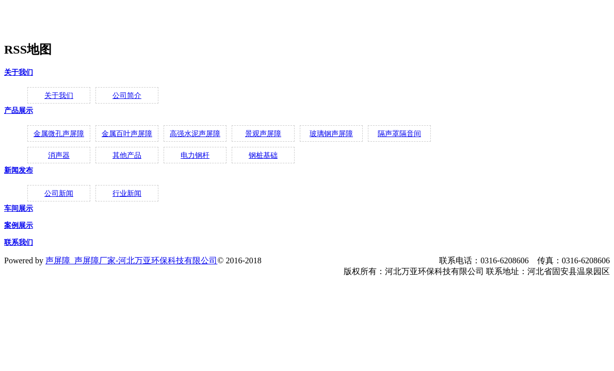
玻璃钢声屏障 (331, 134)
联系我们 (18, 242)
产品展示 (18, 110)
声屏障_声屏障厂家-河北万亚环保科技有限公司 (131, 260)
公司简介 (126, 95)
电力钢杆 (195, 155)
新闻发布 (18, 170)
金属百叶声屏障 (127, 134)
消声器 (59, 155)
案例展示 (18, 225)
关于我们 (18, 72)
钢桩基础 (263, 155)
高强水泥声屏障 (195, 134)
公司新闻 (58, 193)
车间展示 (18, 208)
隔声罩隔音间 (399, 134)
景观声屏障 (263, 134)
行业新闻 (126, 193)
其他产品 (126, 155)
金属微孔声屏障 (59, 134)
